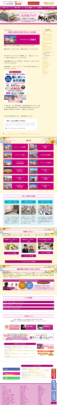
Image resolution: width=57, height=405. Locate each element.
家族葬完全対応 (40, 394)
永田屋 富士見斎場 (5, 393)
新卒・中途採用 (22, 394)
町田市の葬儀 (45, 66)
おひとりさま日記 (46, 64)
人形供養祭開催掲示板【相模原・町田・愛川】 (19, 346)
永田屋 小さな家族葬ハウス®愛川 (7, 403)
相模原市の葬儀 (45, 63)
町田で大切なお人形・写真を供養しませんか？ (36, 375)
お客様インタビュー (23, 404)
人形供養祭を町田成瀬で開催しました (34, 372)
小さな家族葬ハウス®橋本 (6, 390)
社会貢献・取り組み (23, 397)
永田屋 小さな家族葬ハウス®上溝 (7, 397)
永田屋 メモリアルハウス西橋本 (7, 395)
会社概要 (21, 393)
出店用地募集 (40, 404)
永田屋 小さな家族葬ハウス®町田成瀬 (8, 401)
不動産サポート (40, 401)
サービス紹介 (51, 7)
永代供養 (39, 399)
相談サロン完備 (40, 393)
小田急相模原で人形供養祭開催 (33, 368)
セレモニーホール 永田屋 (6, 389)
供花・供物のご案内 (5, 404)
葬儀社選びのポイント (41, 390)
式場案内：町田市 (23, 387)
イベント (44, 75)
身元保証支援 (40, 403)
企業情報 (40, 7)
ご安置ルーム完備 (41, 392)
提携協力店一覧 (22, 392)
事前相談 (39, 386)
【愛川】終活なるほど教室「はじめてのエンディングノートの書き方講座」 (19, 134)
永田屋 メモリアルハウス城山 (7, 392)
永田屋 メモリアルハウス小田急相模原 (8, 394)
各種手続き (40, 398)
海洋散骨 (39, 397)
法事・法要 (40, 395)
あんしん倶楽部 (28, 7)
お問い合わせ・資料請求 (24, 399)
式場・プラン (6, 7)
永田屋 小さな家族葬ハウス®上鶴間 (8, 399)
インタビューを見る (11, 253)
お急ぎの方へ (4, 387)
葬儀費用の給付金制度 (41, 389)
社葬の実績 (44, 57)
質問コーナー (45, 69)
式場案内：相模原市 (23, 386)
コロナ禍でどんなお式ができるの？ (28, 308)
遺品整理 (39, 400)
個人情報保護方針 (23, 403)
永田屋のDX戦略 (22, 398)
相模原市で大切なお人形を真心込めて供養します (37, 374)
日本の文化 (44, 60)
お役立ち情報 (22, 400)
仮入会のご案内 (22, 390)
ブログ (43, 76)
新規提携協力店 (45, 72)
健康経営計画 (22, 395)
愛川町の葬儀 (45, 58)
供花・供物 (17, 7)
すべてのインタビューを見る (28, 261)
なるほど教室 (45, 73)
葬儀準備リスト (40, 387)
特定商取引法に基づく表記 (24, 401)
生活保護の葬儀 (40, 388)
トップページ (4, 386)
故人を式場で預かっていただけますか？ (28, 305)
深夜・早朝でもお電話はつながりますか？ (28, 302)
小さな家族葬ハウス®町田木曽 (7, 400)
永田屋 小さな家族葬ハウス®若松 (7, 398)
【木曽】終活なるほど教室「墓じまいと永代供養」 (33, 134)
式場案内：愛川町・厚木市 (24, 388)
